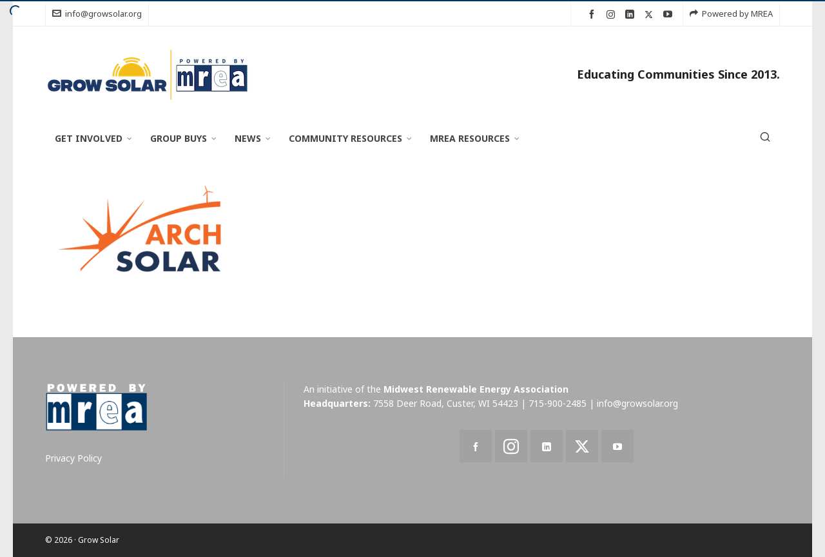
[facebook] (593, 14)
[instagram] (613, 14)
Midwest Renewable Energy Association (475, 389)
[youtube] (669, 14)
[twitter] (651, 14)
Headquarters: (337, 403)
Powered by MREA (731, 13)
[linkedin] (631, 14)
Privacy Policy (73, 458)
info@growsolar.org (97, 13)
